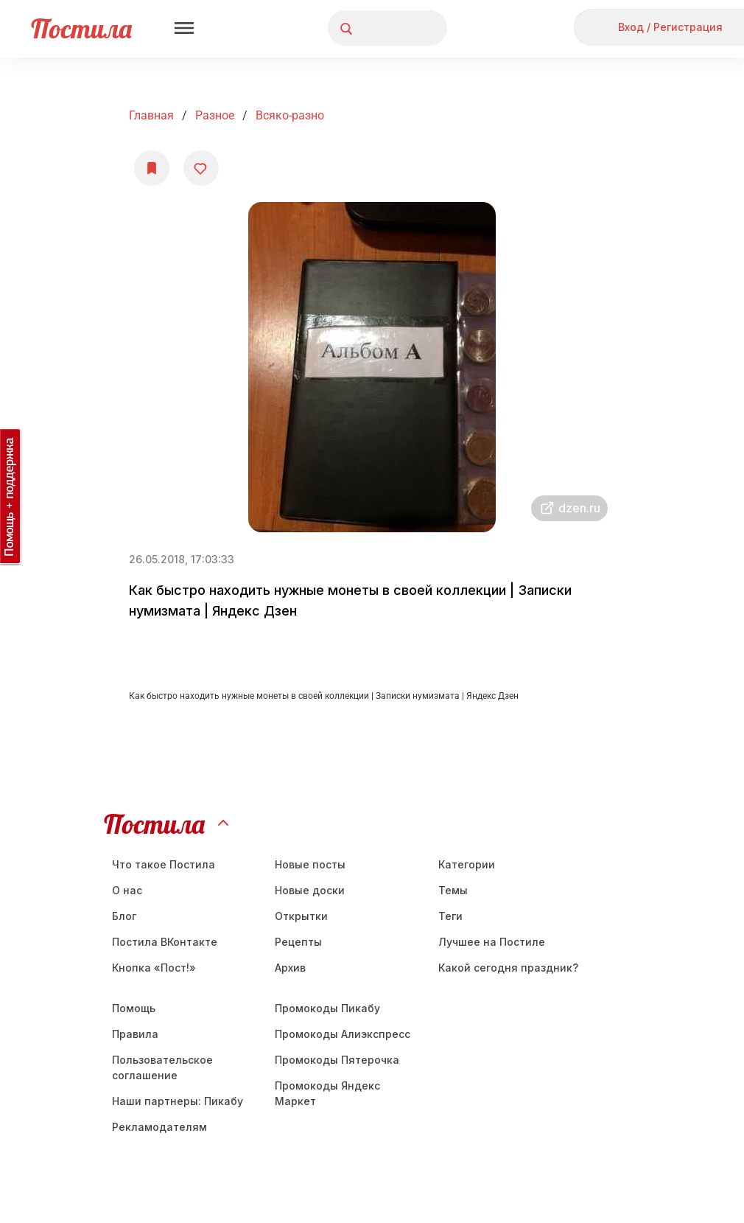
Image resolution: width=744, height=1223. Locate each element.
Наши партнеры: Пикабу (177, 1101)
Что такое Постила (163, 864)
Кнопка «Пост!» (154, 967)
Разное (214, 115)
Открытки (301, 916)
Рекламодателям (159, 1127)
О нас (127, 890)
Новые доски (310, 890)
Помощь (133, 1008)
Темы (453, 890)
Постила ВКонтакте (164, 941)
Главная (151, 115)
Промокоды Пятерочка (337, 1059)
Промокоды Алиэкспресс (342, 1034)
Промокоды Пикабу (327, 1008)
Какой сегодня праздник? (508, 967)
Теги (450, 916)
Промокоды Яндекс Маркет (327, 1093)
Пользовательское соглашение (162, 1067)
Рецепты (298, 941)
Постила (81, 28)
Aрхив (290, 967)
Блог (124, 916)
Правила (135, 1034)
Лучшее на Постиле (491, 941)
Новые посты (310, 864)
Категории (466, 864)
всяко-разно (290, 115)
